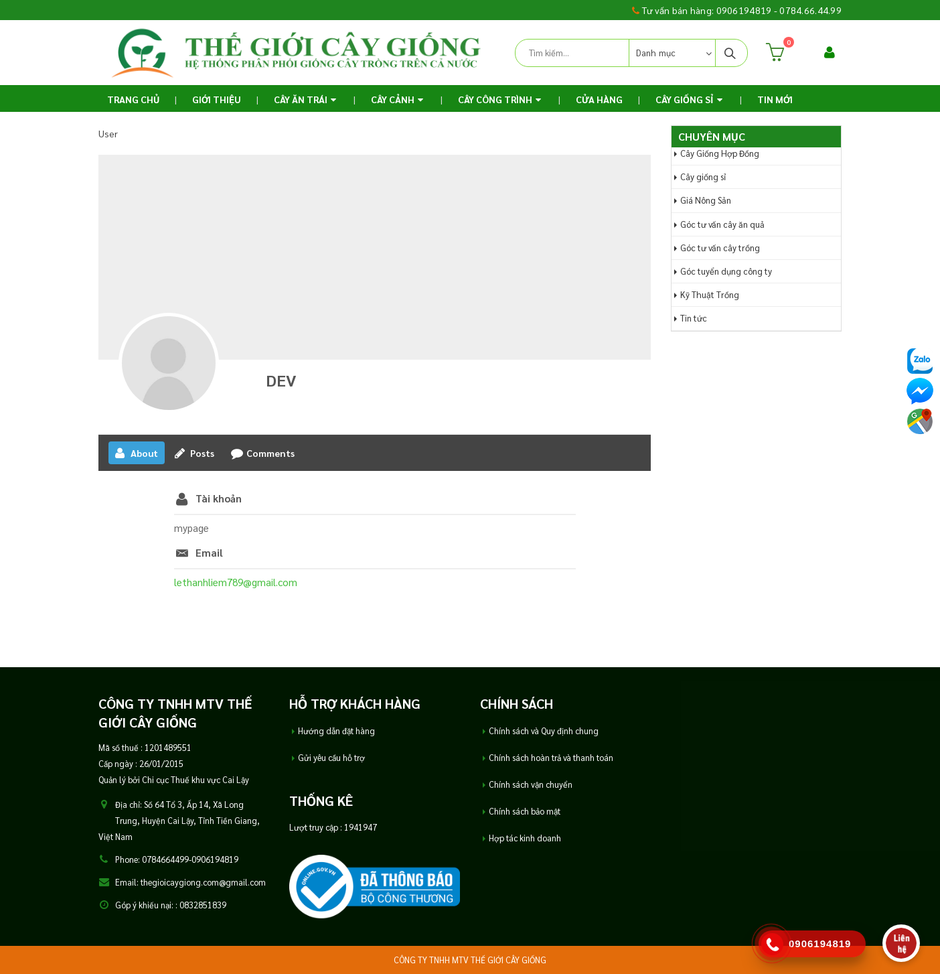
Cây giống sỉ (703, 176)
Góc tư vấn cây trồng (720, 247)
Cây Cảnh (392, 99)
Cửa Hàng (599, 99)
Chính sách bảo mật (524, 811)
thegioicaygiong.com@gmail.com (203, 882)
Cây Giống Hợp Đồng (719, 153)
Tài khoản (218, 498)
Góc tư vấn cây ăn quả (722, 224)
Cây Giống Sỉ (684, 99)
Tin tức (693, 318)
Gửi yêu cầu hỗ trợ (331, 757)
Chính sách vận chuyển (530, 784)
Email (209, 552)
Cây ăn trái (300, 99)
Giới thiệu (216, 99)
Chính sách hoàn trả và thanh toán (551, 757)
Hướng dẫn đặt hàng (336, 730)
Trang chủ (133, 99)
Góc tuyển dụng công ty (726, 271)
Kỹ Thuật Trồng (709, 294)
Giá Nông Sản (705, 200)
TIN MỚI (775, 99)
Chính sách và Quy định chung (544, 730)
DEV (281, 380)
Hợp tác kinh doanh (525, 838)
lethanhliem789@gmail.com (235, 581)
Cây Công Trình (495, 99)
